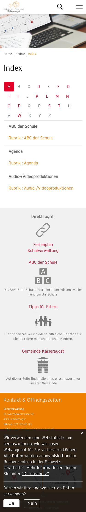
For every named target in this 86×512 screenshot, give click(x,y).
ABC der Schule (43, 262)
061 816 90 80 (23, 424)
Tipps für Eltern (43, 306)
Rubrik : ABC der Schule (30, 138)
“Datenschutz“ (35, 473)
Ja (11, 503)
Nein (32, 503)
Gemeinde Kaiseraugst (43, 351)
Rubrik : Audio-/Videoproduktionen (40, 188)
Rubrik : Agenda (23, 163)
